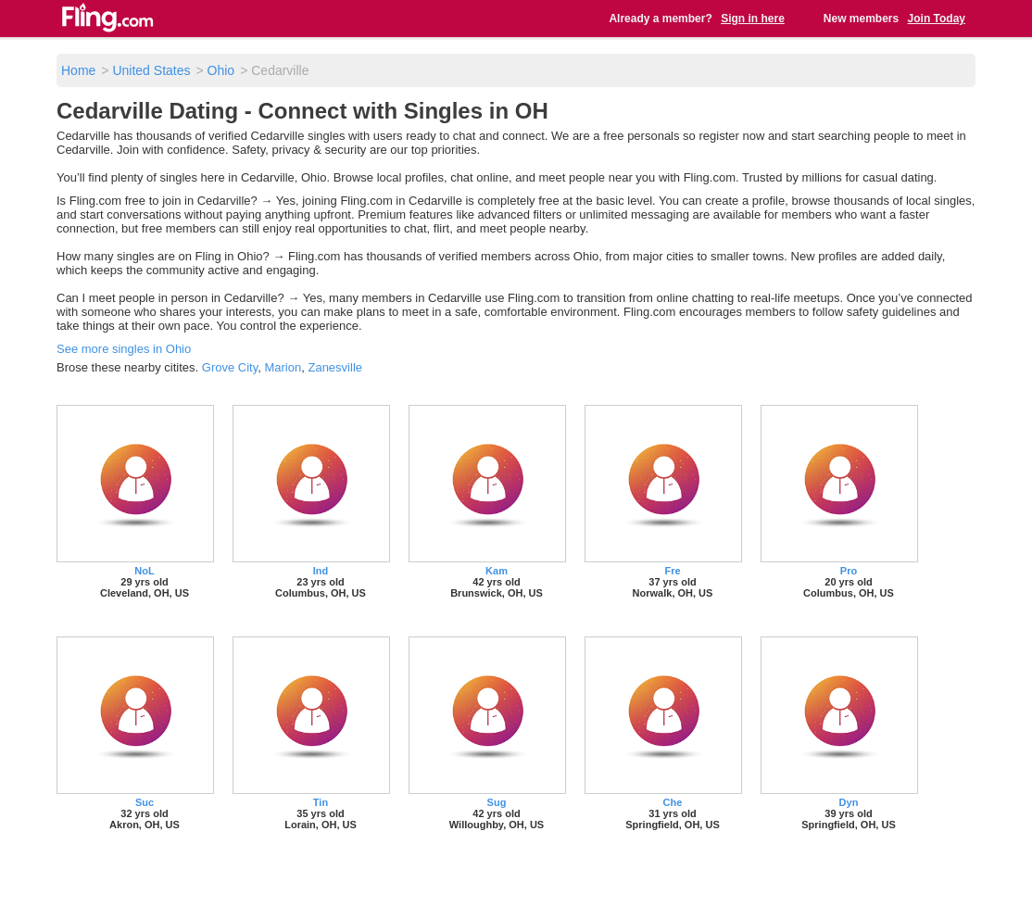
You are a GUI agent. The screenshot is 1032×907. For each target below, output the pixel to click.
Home (78, 70)
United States (151, 70)
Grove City (230, 367)
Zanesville (335, 367)
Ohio (221, 70)
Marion (282, 367)
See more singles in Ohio (124, 349)
